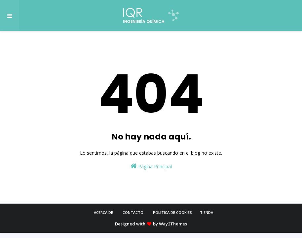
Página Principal (151, 166)
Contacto (133, 212)
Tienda (206, 212)
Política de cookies (172, 212)
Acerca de (103, 212)
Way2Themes (173, 224)
